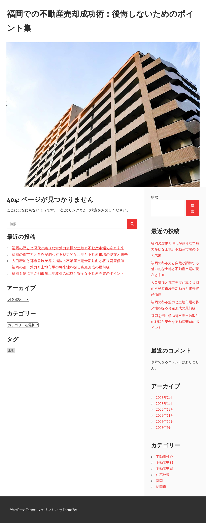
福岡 (159, 480)
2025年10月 (165, 421)
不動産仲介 (164, 457)
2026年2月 (164, 397)
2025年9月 (164, 427)
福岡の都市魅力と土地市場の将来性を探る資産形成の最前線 (61, 267)
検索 (154, 197)
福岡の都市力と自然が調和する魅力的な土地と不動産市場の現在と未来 (70, 254)
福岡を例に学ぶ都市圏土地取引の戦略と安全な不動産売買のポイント (68, 273)
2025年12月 (165, 409)
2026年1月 (164, 403)
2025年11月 (165, 415)
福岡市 (161, 486)
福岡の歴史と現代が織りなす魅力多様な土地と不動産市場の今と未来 (68, 248)
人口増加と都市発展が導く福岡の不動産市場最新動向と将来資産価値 (68, 261)
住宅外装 (163, 474)
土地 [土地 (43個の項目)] (10, 350)
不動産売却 (164, 462)
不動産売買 (164, 468)
